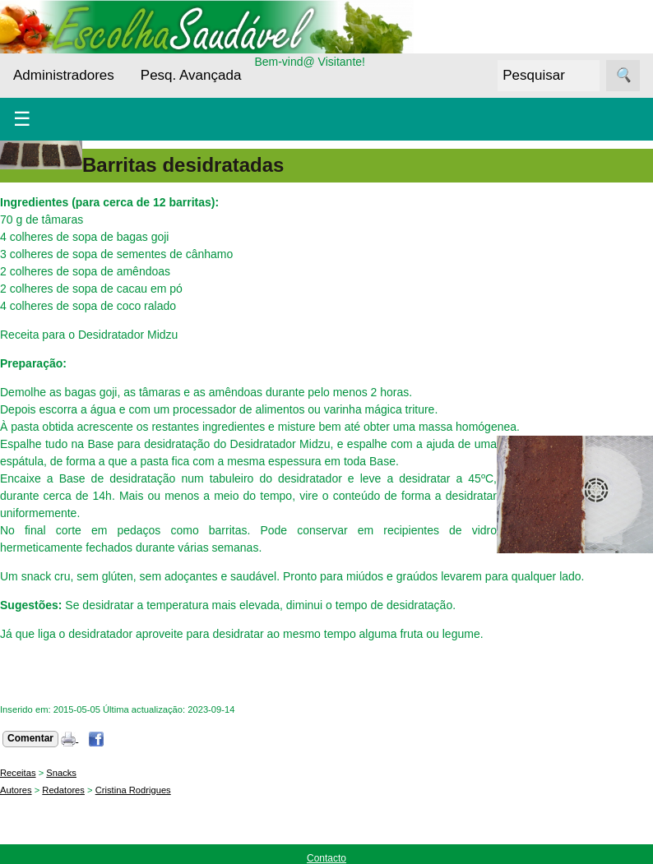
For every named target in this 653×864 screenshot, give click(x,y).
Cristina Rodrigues (133, 790)
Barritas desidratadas (183, 165)
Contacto (326, 858)
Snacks (61, 773)
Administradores (63, 75)
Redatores (63, 790)
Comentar (30, 738)
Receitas (18, 773)
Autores (16, 790)
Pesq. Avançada (191, 75)
